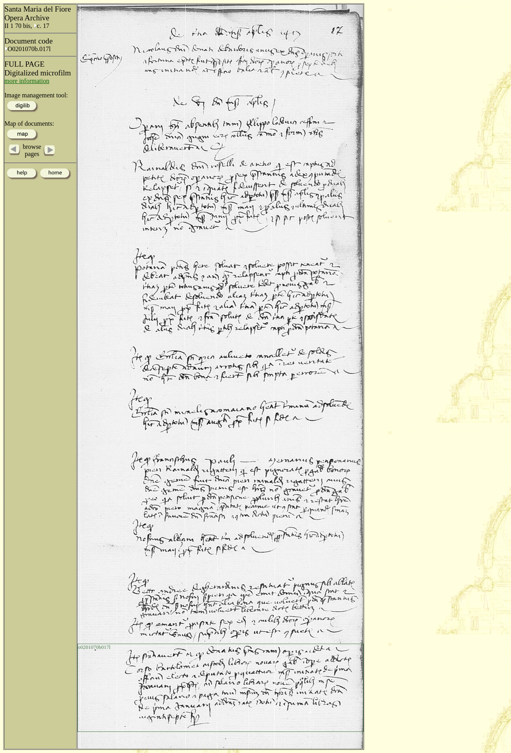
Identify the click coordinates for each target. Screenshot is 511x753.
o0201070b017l (94, 647)
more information (26, 80)
